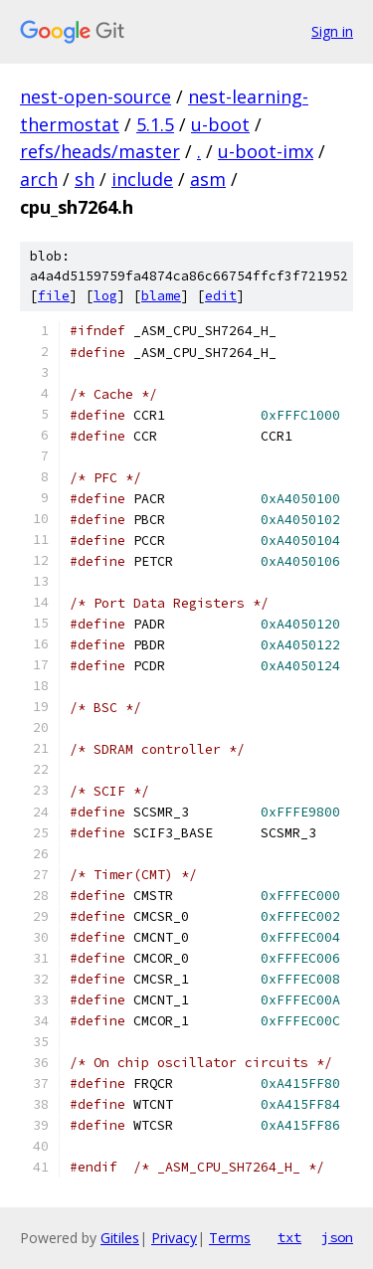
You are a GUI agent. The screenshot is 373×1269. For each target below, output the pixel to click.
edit (221, 295)
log (105, 295)
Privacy (174, 1237)
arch (39, 179)
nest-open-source (95, 96)
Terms (230, 1237)
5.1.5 (155, 124)
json (337, 1237)
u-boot (220, 124)
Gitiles (119, 1237)
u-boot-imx (265, 151)
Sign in (332, 31)
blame (161, 295)
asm (208, 179)
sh (84, 179)
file (54, 295)
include (142, 179)
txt (289, 1237)
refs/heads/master (100, 151)
